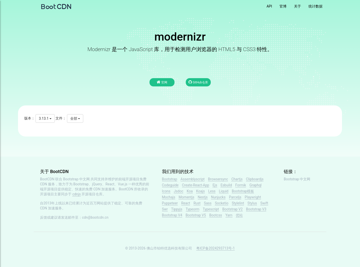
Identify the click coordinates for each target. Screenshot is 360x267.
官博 (283, 6)
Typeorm (193, 209)
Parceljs (235, 197)
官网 (162, 82)
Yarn (229, 215)
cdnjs (76, 194)
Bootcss (215, 215)
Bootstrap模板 (243, 191)
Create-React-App (195, 185)
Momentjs (186, 197)
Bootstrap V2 (232, 209)
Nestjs (203, 197)
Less (212, 191)
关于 (297, 6)
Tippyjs (176, 209)
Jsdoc (178, 191)
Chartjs (236, 179)
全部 (75, 118)
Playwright (253, 197)
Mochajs (168, 197)
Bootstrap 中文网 (76, 179)
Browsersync (218, 179)
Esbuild (226, 185)
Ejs (214, 185)
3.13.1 (45, 118)
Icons (166, 191)
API (269, 6)
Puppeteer (170, 203)
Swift (264, 203)
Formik (240, 185)
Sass (208, 203)
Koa (190, 191)
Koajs (200, 191)
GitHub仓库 (198, 82)
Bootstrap (169, 179)
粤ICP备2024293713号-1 (215, 248)
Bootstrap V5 (196, 215)
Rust (197, 203)
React (185, 203)
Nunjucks (218, 197)
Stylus (252, 203)
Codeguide (170, 185)
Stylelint (238, 203)
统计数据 (315, 6)
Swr (165, 209)
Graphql (256, 185)
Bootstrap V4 (172, 215)
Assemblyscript (192, 179)
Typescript (211, 209)
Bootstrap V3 (256, 209)
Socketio (221, 203)
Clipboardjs (255, 179)
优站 (239, 215)
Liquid (223, 191)
